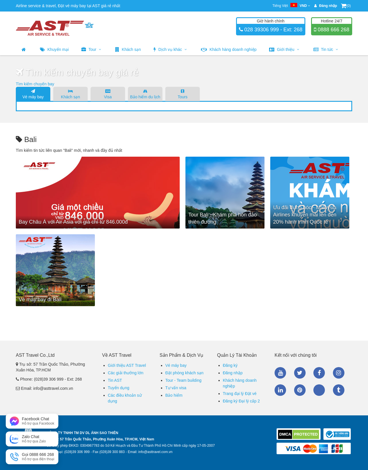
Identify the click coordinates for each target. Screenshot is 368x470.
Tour (91, 49)
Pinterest (300, 390)
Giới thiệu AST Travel (127, 365)
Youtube (280, 373)
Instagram (338, 373)
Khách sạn (128, 49)
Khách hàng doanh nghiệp (229, 49)
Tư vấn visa (175, 387)
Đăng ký (230, 365)
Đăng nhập (233, 373)
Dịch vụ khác (170, 49)
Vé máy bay (33, 93)
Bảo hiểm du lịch (145, 93)
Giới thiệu (284, 49)
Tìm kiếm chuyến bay (35, 84)
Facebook (319, 373)
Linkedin (280, 390)
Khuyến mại (54, 49)
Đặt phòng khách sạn (184, 373)
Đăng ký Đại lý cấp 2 (241, 401)
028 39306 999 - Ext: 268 (272, 29)
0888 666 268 (332, 29)
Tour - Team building (183, 380)
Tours (182, 93)
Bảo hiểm (174, 395)
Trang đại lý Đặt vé (239, 393)
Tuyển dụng (118, 387)
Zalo (319, 390)
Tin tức (325, 49)
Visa (108, 93)
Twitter (300, 373)
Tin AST (115, 380)
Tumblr (338, 390)
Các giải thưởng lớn (125, 373)
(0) (346, 5)
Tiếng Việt (291, 5)
